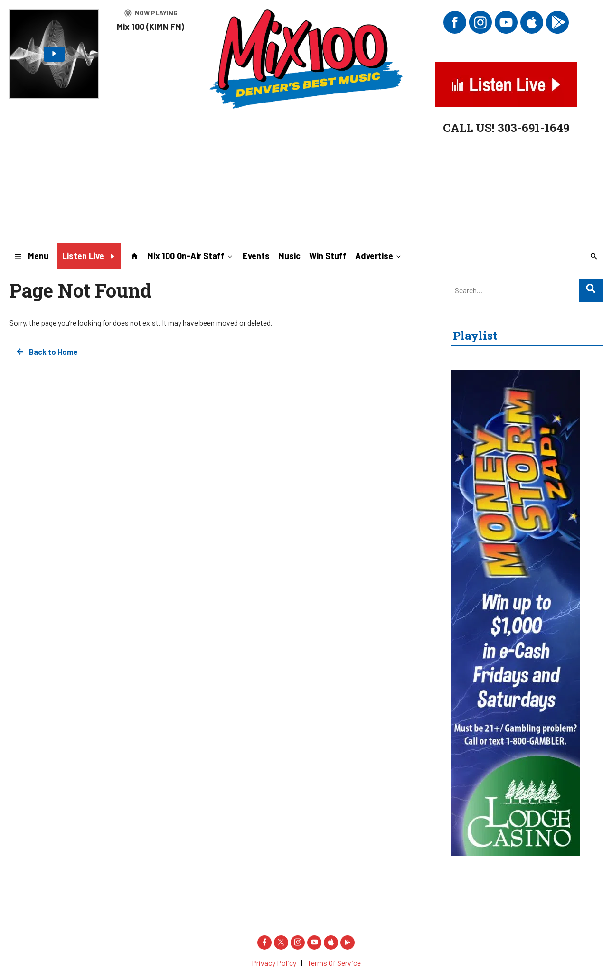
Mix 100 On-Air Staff (190, 255)
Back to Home (46, 351)
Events (256, 256)
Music (289, 256)
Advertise (379, 255)
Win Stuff (328, 256)
